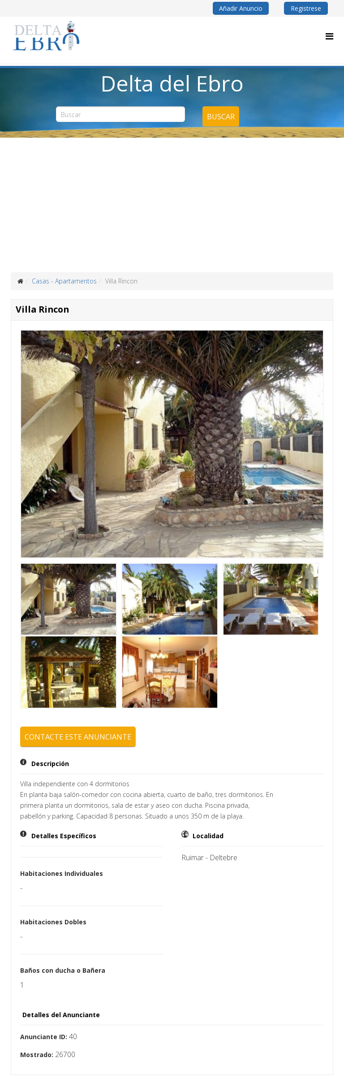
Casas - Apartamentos (64, 281)
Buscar (221, 117)
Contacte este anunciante (78, 737)
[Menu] (329, 36)
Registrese (306, 8)
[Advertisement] (172, 205)
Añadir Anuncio (240, 8)
